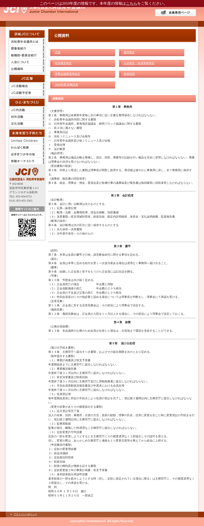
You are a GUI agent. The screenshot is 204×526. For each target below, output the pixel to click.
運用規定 (129, 52)
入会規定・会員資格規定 (139, 63)
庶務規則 (129, 74)
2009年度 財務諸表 (66, 84)
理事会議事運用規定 (67, 74)
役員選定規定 (63, 63)
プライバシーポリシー (25, 514)
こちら (131, 3)
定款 (57, 52)
